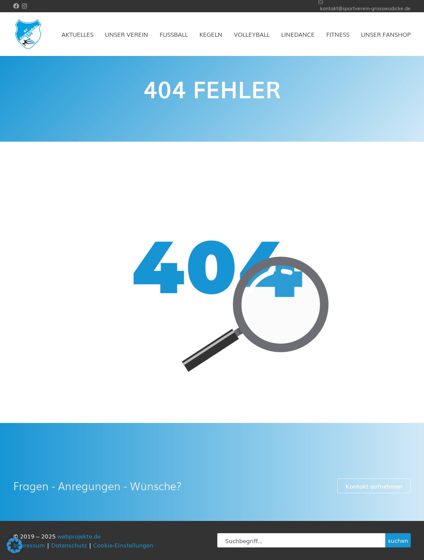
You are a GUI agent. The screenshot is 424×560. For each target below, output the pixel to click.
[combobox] (301, 540)
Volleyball (252, 34)
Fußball (174, 34)
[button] (14, 545)
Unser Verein (126, 34)
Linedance (298, 34)
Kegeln (210, 34)
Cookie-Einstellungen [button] (123, 544)
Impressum (29, 544)
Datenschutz (69, 544)
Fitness (337, 34)
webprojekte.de (79, 536)
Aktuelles (77, 34)
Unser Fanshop (386, 34)
